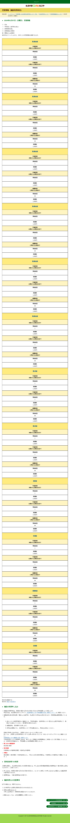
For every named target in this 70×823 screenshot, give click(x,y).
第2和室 (35, 426)
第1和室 (35, 371)
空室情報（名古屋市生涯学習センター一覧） (27, 14)
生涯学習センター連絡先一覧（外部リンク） (16, 737)
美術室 (35, 481)
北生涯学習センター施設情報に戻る (56, 806)
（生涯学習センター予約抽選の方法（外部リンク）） (41, 712)
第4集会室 (35, 206)
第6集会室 (35, 316)
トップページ (11, 14)
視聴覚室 (34, 591)
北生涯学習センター (44, 14)
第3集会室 (35, 151)
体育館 (35, 645)
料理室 (35, 536)
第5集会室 (35, 261)
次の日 (12, 701)
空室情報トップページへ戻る (58, 803)
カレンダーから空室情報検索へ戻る (56, 800)
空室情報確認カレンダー (56, 14)
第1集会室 (35, 41)
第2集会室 (35, 96)
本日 (8, 701)
